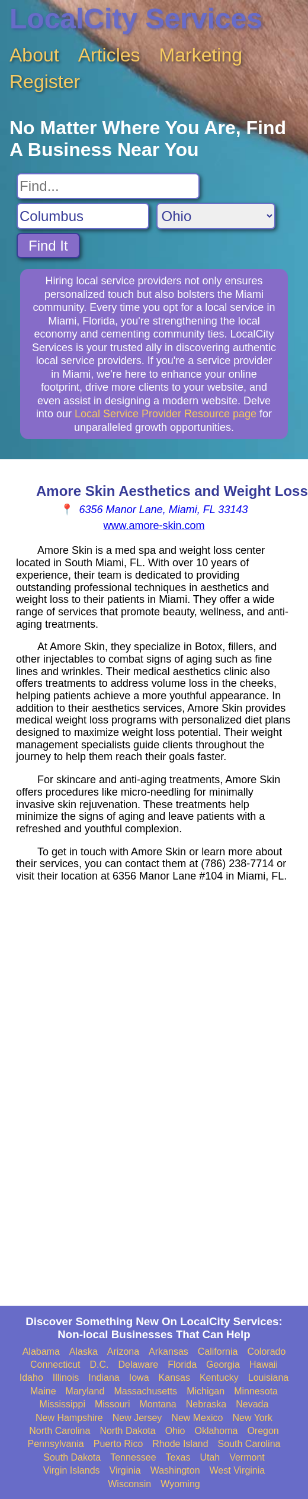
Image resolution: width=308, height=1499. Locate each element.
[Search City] (83, 216)
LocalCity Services (135, 18)
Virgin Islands (71, 1470)
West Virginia (237, 1470)
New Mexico (197, 1418)
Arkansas (168, 1351)
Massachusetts (145, 1391)
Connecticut (55, 1365)
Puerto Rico (118, 1444)
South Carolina (249, 1444)
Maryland (85, 1391)
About (34, 55)
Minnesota (256, 1391)
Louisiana (268, 1378)
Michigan (205, 1391)
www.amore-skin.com (153, 525)
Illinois (66, 1378)
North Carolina (59, 1431)
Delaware (138, 1365)
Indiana (104, 1378)
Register (44, 81)
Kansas (174, 1378)
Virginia (125, 1470)
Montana (158, 1404)
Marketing (201, 55)
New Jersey (137, 1418)
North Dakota (127, 1431)
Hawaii (263, 1365)
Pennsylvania (56, 1444)
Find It (48, 246)
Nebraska (206, 1404)
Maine (43, 1391)
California (218, 1351)
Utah (210, 1457)
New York (252, 1418)
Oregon (262, 1431)
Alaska (83, 1351)
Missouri (112, 1404)
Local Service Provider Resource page (165, 414)
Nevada (252, 1404)
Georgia (223, 1365)
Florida (182, 1365)
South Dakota (72, 1457)
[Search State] (215, 216)
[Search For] (108, 186)
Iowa (139, 1378)
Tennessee (133, 1457)
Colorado (266, 1351)
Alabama (41, 1351)
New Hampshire (69, 1418)
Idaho (31, 1378)
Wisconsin (129, 1484)
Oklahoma (216, 1431)
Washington (175, 1470)
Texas (178, 1457)
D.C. (99, 1365)
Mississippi (62, 1404)
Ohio (175, 1431)
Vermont (247, 1457)
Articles (109, 55)
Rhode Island (180, 1444)
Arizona (123, 1351)
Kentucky (219, 1378)
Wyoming (180, 1484)
